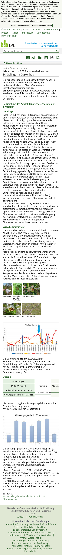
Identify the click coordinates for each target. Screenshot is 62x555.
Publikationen (51, 29)
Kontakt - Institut (32, 29)
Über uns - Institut (10, 29)
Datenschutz (43, 32)
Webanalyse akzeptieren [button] (42, 25)
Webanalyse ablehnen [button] (20, 25)
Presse (4, 32)
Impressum (27, 32)
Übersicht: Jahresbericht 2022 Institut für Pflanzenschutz (24, 498)
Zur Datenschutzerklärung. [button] (32, 21)
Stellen (14, 32)
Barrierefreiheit (9, 35)
